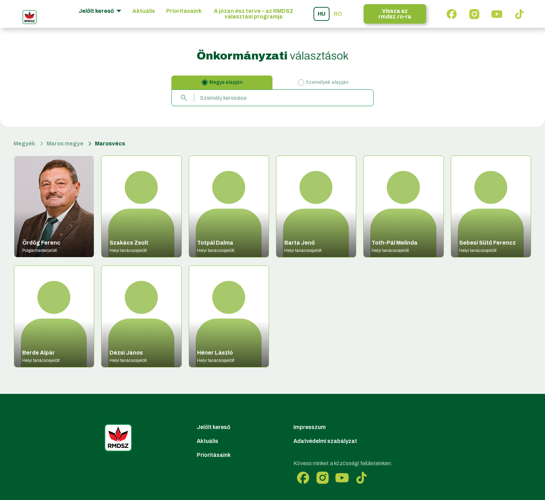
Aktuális (143, 11)
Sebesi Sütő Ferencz (487, 243)
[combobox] (272, 97)
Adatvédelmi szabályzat (325, 441)
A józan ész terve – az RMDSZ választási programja (253, 13)
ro (338, 14)
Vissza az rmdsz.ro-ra (395, 13)
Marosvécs (110, 143)
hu (321, 14)
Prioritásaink (184, 11)
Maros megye (65, 143)
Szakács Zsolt (128, 243)
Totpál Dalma (215, 243)
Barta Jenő (299, 243)
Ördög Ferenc (41, 243)
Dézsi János (126, 353)
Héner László (215, 353)
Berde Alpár (38, 353)
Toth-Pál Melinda (394, 243)
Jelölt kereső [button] (97, 11)
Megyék (24, 143)
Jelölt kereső (213, 427)
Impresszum (309, 427)
